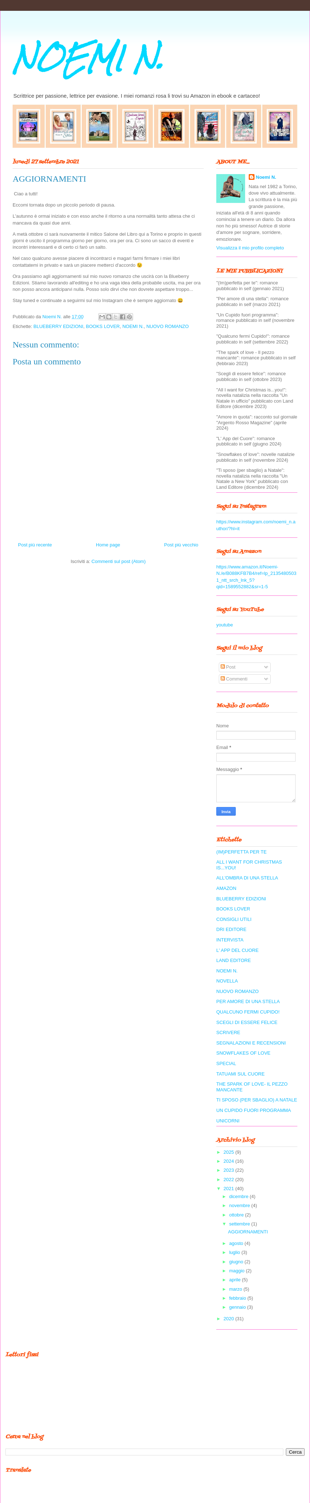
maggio (237, 1270)
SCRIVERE (228, 1032)
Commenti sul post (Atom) (119, 561)
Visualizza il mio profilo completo (250, 247)
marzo (236, 1289)
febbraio (238, 1298)
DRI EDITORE (231, 929)
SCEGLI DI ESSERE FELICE (247, 1022)
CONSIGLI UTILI (234, 919)
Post (228, 667)
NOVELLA (227, 981)
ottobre (237, 1215)
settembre (240, 1224)
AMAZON (226, 888)
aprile (235, 1279)
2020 (229, 1318)
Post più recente (35, 544)
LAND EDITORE (233, 960)
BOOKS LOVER (103, 326)
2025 (229, 1152)
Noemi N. (266, 177)
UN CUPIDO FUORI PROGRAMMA (253, 1110)
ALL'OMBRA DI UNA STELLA (247, 878)
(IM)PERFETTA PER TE (241, 852)
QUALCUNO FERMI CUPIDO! (248, 1012)
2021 (229, 1188)
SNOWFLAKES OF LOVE (243, 1053)
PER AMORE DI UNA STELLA (248, 1001)
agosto (237, 1243)
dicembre (239, 1196)
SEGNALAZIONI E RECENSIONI (251, 1043)
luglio (235, 1252)
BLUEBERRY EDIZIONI (58, 326)
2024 (229, 1161)
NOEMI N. (88, 58)
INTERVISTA (229, 940)
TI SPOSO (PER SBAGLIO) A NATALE (256, 1100)
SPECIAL (226, 1063)
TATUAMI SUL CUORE (240, 1074)
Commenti (234, 679)
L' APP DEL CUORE (237, 950)
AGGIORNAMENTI (248, 1231)
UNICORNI (227, 1120)
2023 (229, 1170)
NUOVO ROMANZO (167, 326)
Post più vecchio (181, 544)
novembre (240, 1205)
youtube (224, 625)
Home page (108, 544)
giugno (237, 1261)
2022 (229, 1179)
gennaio (238, 1307)
